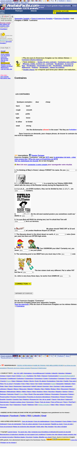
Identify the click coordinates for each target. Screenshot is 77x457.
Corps (68, 378)
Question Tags (17, 399)
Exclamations (51, 381)
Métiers (19, 391)
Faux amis (72, 381)
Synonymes (30, 402)
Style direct (60, 399)
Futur (23, 383)
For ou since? (9, 383)
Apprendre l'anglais (22, 18)
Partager (41, 155)
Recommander (5, 63)
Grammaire (47, 383)
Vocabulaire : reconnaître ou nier (38, 65)
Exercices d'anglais (61, 18)
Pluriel (31, 394)
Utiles (2, 13)
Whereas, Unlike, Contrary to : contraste (38, 64)
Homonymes (18, 386)
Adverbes (61, 373)
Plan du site (4, 60)
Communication (53, 376)
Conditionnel (12, 378)
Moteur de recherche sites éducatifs (24, 426)
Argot (13, 376)
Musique (72, 389)
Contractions (53, 378)
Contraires (26, 60)
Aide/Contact (5, 52)
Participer (19, 11)
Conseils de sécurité (64, 432)
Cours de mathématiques (41, 421)
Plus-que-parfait (39, 394)
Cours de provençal (6, 426)
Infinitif (34, 386)
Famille (66, 381)
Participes (3, 394)
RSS (29, 416)
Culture (60, 356)
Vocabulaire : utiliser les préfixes (51, 67)
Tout (11, 404)
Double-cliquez (29, 70)
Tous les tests (4, 404)
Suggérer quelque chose (17, 402)
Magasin (10, 389)
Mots (58, 389)
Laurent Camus (12, 432)
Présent (62, 397)
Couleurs (73, 378)
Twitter (23, 416)
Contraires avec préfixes (67, 62)
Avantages (3, 29)
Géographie (59, 383)
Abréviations (28, 373)
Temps (37, 402)
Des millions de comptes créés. (5, 24)
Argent (9, 376)
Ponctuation (55, 394)
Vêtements (3, 407)
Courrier (3, 381)
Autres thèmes (36, 60)
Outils (16, 3)
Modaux (53, 389)
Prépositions (55, 397)
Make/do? (31, 389)
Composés (3, 378)
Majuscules (22, 389)
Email (44, 416)
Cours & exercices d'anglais (42, 18)
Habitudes (68, 383)
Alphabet (68, 373)
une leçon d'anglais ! (6, 42)
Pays (25, 394)
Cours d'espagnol (56, 421)
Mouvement (64, 389)
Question (9, 399)
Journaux (57, 386)
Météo (24, 391)
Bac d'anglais (49, 426)
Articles (18, 376)
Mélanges (3, 391)
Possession (63, 394)
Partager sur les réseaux (8, 442)
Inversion (46, 386)
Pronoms (13, 397)
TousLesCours (6, 3)
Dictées (26, 381)
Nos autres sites (5, 78)
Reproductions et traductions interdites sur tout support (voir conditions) (22, 434)
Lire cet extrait (5, 55)
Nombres (40, 391)
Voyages (68, 404)
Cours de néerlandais (14, 424)
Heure (11, 386)
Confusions (20, 378)
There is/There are (56, 402)
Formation (17, 383)
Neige (34, 391)
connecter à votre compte (37, 164)
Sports (54, 399)
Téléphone (30, 404)
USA (36, 404)
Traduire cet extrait (6, 66)
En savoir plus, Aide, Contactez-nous (29, 432)
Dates (13, 381)
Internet (39, 386)
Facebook (14, 416)
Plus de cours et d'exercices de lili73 (43, 159)
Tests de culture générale (30, 424)
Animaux (3, 376)
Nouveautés (4, 58)
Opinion (65, 391)
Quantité (2, 399)
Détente (34, 11)
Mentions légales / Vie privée (23, 437)
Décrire (31, 381)
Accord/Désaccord (38, 373)
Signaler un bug (6, 64)
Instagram (4, 416)
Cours (2, 11)
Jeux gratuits (4, 76)
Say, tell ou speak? (45, 399)
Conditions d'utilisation (49, 432)
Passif (16, 394)
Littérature (3, 389)
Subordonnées (4, 402)
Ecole (37, 381)
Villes (57, 404)
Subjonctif (69, 399)
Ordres (71, 391)
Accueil (3, 51)
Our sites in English (61, 426)
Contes (46, 378)
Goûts (40, 383)
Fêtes (27, 383)
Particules (10, 394)
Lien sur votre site (6, 69)
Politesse (47, 394)
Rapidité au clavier (57, 424)
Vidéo (52, 404)
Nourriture (51, 391)
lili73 (47, 157)
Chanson (44, 376)
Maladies (37, 389)
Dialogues (19, 381)
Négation (58, 391)
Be (35, 376)
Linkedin (36, 416)
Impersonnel (26, 386)
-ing (15, 373)
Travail (24, 404)
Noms (45, 391)
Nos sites (24, 3)
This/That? (72, 402)
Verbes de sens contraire (46, 62)
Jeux (67, 356)
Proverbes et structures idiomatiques (38, 397)
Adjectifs (54, 373)
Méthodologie (11, 391)
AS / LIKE (20, 373)
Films (1, 383)
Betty (39, 376)
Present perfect (5, 397)
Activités (48, 373)
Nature (29, 391)
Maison (16, 389)
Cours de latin (68, 424)
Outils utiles (40, 426)
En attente (43, 381)
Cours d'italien (67, 421)
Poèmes (70, 394)
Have (6, 386)
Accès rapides (5, 54)
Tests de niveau (45, 402)
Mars (42, 389)
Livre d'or (4, 57)
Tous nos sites (26, 358)
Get (36, 383)
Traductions (17, 404)
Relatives (26, 399)
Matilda (47, 389)
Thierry (65, 402)
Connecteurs (38, 378)
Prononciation (21, 397)
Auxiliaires (30, 376)
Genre (32, 383)
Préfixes (35, 67)
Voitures (62, 404)
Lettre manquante (66, 386)
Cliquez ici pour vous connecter (6, 19)
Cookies (35, 437)
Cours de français (27, 421)
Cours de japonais (44, 424)
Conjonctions (29, 378)
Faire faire (60, 381)
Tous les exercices (22, 304)
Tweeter (34, 155)
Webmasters (5, 67)
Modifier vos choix (45, 437)
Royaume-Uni (34, 399)
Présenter (69, 397)
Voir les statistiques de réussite (26, 161)
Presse (3, 61)
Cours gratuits (6, 356)
